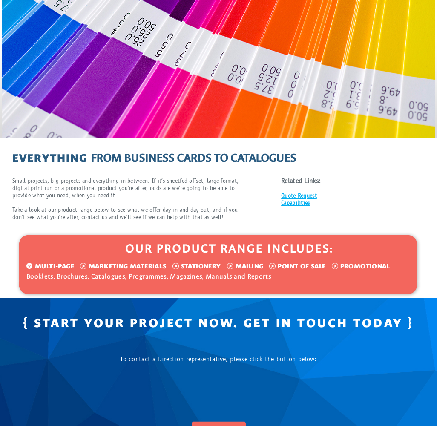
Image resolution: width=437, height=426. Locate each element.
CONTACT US (219, 406)
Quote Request (299, 196)
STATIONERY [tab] (201, 266)
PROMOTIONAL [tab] (365, 266)
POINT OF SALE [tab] (301, 266)
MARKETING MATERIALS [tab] (128, 266)
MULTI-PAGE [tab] (54, 266)
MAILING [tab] (250, 266)
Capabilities (295, 203)
